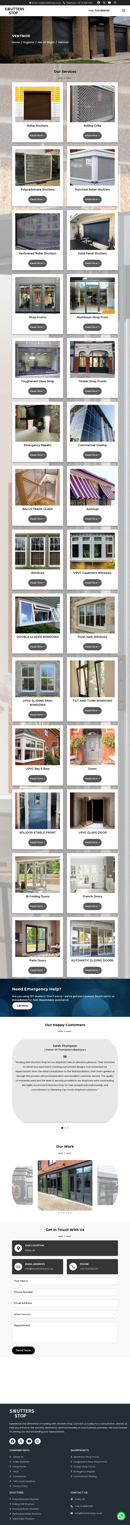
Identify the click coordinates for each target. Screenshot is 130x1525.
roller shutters (21, 1452)
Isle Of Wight (46, 42)
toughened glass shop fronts (90, 1452)
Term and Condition (24, 1472)
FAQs (16, 1462)
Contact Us (19, 1467)
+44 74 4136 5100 (84, 1497)
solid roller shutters (23, 1509)
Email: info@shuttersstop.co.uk (45, 3)
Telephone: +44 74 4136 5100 (77, 3)
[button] (62, 1119)
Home (16, 42)
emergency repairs (84, 1462)
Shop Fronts (19, 1457)
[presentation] (13, 1175)
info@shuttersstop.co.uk (39, 1259)
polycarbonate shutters (25, 1490)
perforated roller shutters (26, 1505)
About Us (18, 1448)
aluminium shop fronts (86, 1448)
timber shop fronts (84, 1457)
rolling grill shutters (23, 1495)
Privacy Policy (20, 1477)
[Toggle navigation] (123, 11)
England (28, 42)
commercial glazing (85, 1467)
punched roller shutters (25, 1500)
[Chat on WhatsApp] (121, 1516)
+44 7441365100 (99, 10)
